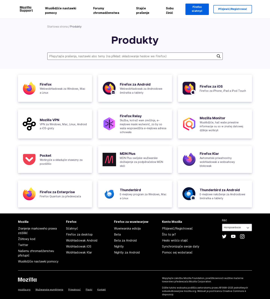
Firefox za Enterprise (57, 192)
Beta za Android (125, 240)
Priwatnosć (74, 289)
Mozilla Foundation (194, 278)
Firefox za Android (135, 84)
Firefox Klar (209, 154)
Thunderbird (130, 190)
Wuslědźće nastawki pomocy (60, 10)
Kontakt (101, 289)
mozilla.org (24, 289)
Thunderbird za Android (220, 190)
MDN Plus (127, 154)
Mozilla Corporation (200, 281)
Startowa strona (57, 26)
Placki (89, 289)
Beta (117, 234)
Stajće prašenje (142, 10)
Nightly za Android (127, 252)
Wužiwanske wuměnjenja (49, 289)
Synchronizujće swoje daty (180, 246)
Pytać (219, 56)
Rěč (224, 220)
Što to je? (169, 234)
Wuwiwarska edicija (127, 228)
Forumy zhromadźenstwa (106, 10)
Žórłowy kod (26, 239)
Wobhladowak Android (82, 240)
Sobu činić (170, 10)
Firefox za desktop (79, 234)
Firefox (46, 84)
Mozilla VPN (49, 120)
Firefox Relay (131, 116)
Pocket (45, 155)
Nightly (119, 246)
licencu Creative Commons (229, 291)
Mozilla (27, 280)
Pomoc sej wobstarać (177, 252)
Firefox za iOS (211, 86)
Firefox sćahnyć (197, 9)
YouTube (233, 236)
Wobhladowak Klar (79, 252)
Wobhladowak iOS (78, 246)
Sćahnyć (72, 228)
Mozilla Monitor (212, 118)
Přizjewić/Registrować (232, 9)
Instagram (242, 236)
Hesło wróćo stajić (175, 240)
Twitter (23, 245)
